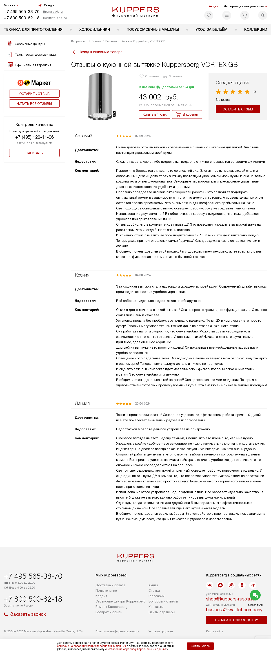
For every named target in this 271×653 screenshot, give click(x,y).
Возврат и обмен (109, 612)
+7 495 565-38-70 (22, 11)
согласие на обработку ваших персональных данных (91, 646)
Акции (213, 6)
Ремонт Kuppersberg (111, 607)
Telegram (47, 5)
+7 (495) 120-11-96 (34, 137)
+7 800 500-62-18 (22, 17)
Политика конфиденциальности (117, 631)
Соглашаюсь (200, 646)
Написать (34, 153)
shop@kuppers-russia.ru (230, 598)
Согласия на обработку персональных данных (136, 649)
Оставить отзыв (34, 94)
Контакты (156, 607)
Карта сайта (214, 631)
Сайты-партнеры (162, 612)
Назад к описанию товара (96, 52)
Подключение (106, 590)
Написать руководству (236, 620)
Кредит (101, 596)
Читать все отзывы (34, 104)
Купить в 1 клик (155, 114)
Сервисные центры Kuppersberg (121, 601)
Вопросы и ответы (163, 601)
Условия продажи (161, 631)
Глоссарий (156, 596)
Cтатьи (154, 590)
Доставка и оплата (110, 585)
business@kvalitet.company (234, 609)
